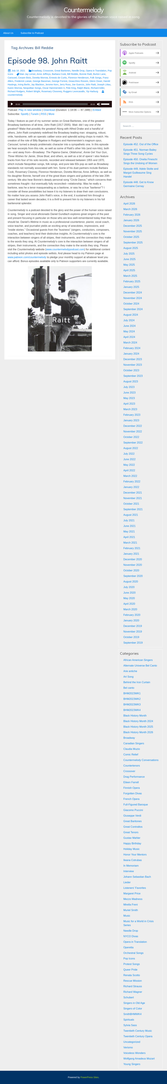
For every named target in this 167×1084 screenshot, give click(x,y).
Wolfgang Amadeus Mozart (139, 1058)
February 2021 (131, 548)
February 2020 (131, 615)
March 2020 (130, 609)
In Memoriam (130, 865)
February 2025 (131, 281)
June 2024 (129, 325)
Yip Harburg (92, 91)
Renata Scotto (131, 975)
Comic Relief (130, 754)
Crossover (48, 70)
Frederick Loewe (23, 81)
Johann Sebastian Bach (137, 876)
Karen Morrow (15, 88)
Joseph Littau (104, 84)
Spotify (25, 114)
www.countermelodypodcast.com (65, 249)
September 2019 (133, 642)
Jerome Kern (51, 84)
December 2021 (132, 492)
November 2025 (132, 231)
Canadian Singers (133, 743)
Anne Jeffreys (44, 74)
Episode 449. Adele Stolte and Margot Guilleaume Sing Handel (140, 172)
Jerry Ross (65, 84)
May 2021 (129, 531)
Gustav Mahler (131, 837)
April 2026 (129, 203)
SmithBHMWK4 (132, 1014)
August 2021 (130, 514)
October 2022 (131, 437)
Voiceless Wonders (134, 1053)
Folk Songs (95, 77)
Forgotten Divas (132, 793)
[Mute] (98, 104)
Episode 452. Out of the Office (140, 144)
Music (126, 915)
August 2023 (130, 381)
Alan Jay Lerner (27, 74)
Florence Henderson (78, 77)
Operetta (128, 947)
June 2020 (129, 592)
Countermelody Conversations (140, 760)
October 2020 (131, 570)
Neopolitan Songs (32, 88)
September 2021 (133, 509)
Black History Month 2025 (138, 726)
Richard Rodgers (16, 91)
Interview (128, 871)
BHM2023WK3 (132, 704)
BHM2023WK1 (132, 693)
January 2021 (131, 553)
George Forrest (59, 81)
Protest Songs (131, 964)
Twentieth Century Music (137, 1030)
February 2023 (131, 414)
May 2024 (129, 331)
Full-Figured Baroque (135, 804)
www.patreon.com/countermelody (27, 257)
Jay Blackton (37, 84)
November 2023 (132, 364)
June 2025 (129, 259)
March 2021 (130, 542)
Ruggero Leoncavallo (74, 91)
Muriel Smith (130, 910)
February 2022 (131, 481)
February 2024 (131, 348)
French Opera (131, 799)
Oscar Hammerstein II (53, 88)
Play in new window (30, 110)
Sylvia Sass (130, 1025)
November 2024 (132, 298)
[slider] (55, 104)
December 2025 (132, 225)
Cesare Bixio (24, 77)
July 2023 (129, 387)
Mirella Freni (130, 904)
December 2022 (132, 426)
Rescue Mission (132, 980)
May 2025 (129, 264)
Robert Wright (33, 91)
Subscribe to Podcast (32, 33)
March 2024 (130, 342)
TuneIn (35, 114)
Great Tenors (130, 832)
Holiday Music (131, 849)
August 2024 (130, 314)
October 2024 (131, 303)
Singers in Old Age (134, 1003)
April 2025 (129, 270)
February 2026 (131, 214)
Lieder (126, 882)
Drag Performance (134, 776)
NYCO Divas (130, 936)
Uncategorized (131, 1042)
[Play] (12, 104)
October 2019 (131, 637)
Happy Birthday (132, 843)
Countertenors (131, 765)
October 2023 (131, 370)
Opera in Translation (96, 70)
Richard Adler (97, 88)
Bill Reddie (72, 74)
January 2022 (131, 487)
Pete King (71, 88)
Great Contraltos (132, 826)
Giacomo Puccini (133, 810)
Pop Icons (129, 958)
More (51, 114)
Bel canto (128, 687)
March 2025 (130, 275)
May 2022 (129, 464)
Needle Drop (78, 70)
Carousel (12, 77)
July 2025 (129, 253)
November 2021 (132, 498)
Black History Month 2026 (138, 732)
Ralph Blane (83, 88)
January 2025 (131, 287)
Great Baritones (62, 70)
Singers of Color (132, 1008)
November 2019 (132, 631)
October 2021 (131, 503)
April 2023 (129, 403)
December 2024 (132, 292)
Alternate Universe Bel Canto (140, 665)
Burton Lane (99, 74)
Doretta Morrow (40, 77)
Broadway (37, 70)
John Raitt (90, 84)
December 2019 (132, 626)
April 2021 (129, 537)
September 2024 (133, 309)
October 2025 (131, 237)
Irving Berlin (24, 84)
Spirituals (128, 1019)
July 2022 (129, 453)
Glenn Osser (95, 81)
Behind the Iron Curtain (136, 682)
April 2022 (129, 470)
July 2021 (129, 520)
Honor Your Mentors (134, 854)
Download (49, 110)
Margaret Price (131, 893)
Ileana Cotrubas (132, 860)
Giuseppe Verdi (132, 815)
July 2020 (129, 587)
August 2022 (130, 448)
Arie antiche (130, 671)
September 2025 (133, 242)
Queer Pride (130, 969)
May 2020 (129, 598)
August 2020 (130, 581)
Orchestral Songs (133, 953)
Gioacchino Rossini (78, 81)
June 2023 (129, 392)
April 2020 (129, 603)
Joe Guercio (78, 84)
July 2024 (129, 320)
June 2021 (129, 526)
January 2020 (131, 620)
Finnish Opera (131, 787)
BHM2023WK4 (132, 710)
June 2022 (129, 459)
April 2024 (129, 337)
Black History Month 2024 (138, 721)
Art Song (128, 676)
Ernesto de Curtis (58, 77)
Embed (97, 110)
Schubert (128, 997)
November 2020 (132, 564)
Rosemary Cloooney (51, 91)
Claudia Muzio (131, 749)
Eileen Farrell (131, 782)
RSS (43, 114)
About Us (8, 33)
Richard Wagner (132, 991)
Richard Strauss (132, 986)
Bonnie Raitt (85, 74)
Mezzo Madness (132, 899)
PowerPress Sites (90, 1077)
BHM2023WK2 (132, 699)
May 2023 (129, 398)
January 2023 (131, 420)
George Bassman (42, 81)
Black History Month (134, 715)
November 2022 (132, 431)
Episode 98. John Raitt (47, 60)
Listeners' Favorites (134, 888)
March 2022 (130, 476)
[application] (60, 104)
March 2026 (130, 209)
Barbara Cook (59, 74)
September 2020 (133, 576)
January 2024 (131, 353)
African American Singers (138, 660)
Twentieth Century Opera (137, 1036)
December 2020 (132, 559)
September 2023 (133, 376)
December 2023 (132, 359)
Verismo (128, 1047)
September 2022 (133, 442)
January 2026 (131, 220)
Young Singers (131, 1064)
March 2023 (130, 409)
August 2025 (130, 248)
